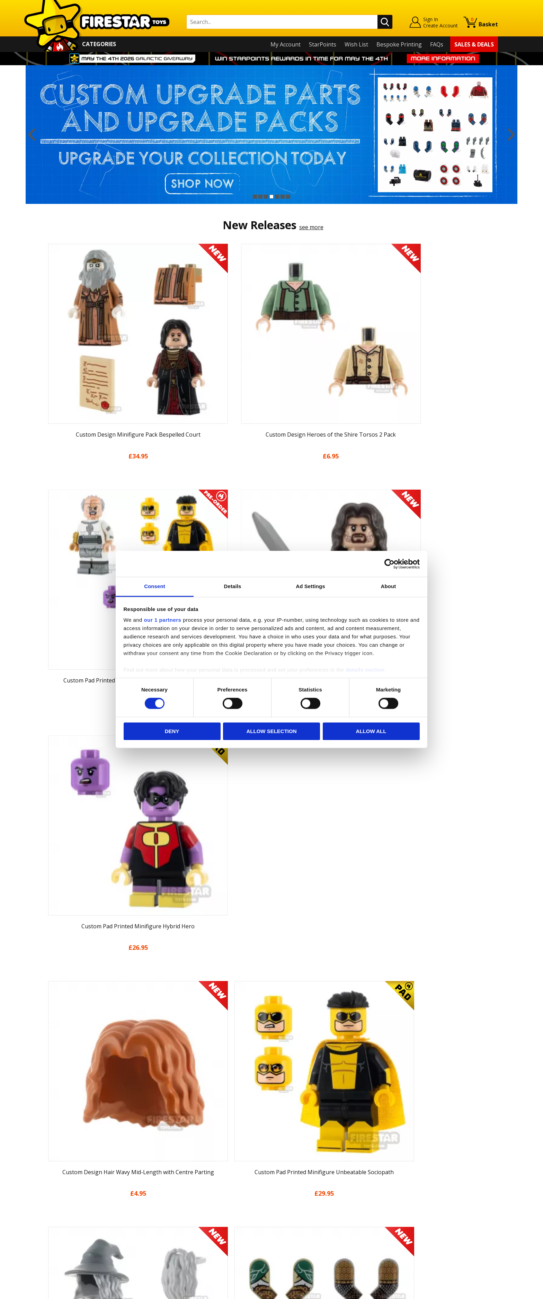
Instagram (326, 1174)
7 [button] (288, 197)
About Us (57, 1167)
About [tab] (388, 586)
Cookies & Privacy (68, 1217)
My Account (285, 44)
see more (311, 227)
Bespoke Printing (399, 44)
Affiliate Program (180, 1233)
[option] (271, 134)
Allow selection (272, 731)
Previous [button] (32, 134)
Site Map (56, 1246)
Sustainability (62, 1236)
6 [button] (283, 197)
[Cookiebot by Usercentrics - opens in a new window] (389, 564)
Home (53, 1147)
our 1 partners (162, 620)
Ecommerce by (472, 1291)
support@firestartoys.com (192, 1181)
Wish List (356, 44)
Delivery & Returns (69, 1197)
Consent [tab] (154, 586)
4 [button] (271, 197)
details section (365, 670)
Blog (51, 1186)
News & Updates (66, 1177)
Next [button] (511, 134)
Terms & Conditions (71, 1207)
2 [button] (260, 197)
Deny (172, 731)
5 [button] (277, 197)
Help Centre (173, 1158)
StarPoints (322, 44)
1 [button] (255, 197)
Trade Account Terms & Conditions (203, 1221)
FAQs (436, 44)
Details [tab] (232, 586)
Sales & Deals (474, 44)
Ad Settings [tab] (310, 586)
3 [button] (266, 197)
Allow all (371, 731)
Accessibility (60, 1227)
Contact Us (172, 1147)
